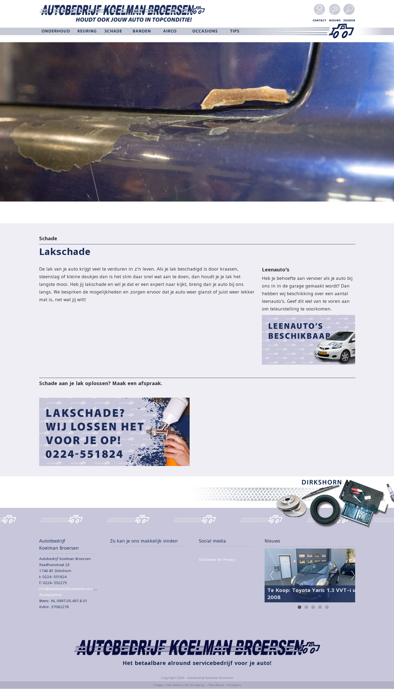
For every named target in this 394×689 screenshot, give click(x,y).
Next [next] (353, 575)
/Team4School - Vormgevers (224, 685)
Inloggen (158, 685)
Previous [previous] (271, 575)
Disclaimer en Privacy (217, 559)
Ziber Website (174, 685)
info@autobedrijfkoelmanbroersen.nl (70, 589)
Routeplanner (50, 595)
